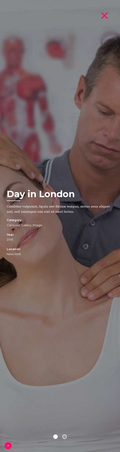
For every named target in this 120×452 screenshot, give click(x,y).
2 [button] (64, 436)
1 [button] (55, 436)
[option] (60, 226)
